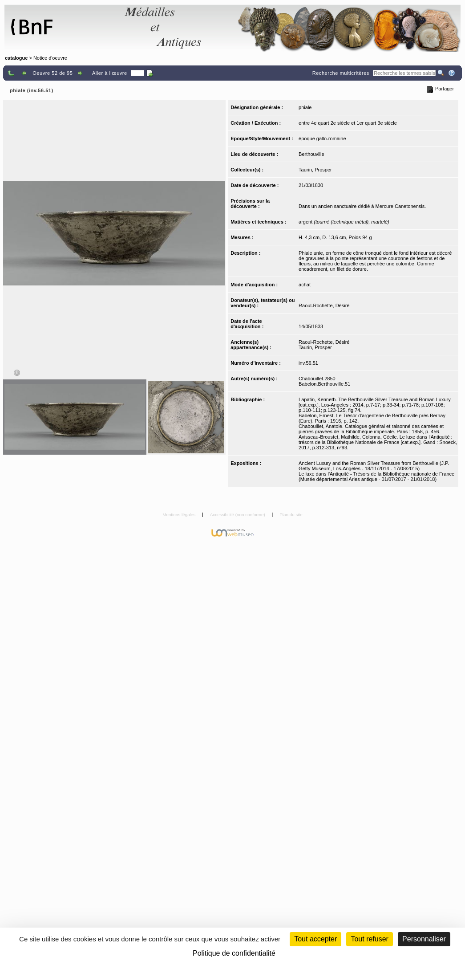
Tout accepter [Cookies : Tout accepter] (315, 939)
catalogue (16, 58)
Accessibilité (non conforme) (238, 514)
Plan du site (291, 514)
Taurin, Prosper (315, 169)
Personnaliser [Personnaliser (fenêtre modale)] (424, 939)
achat (305, 284)
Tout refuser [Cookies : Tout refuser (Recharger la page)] (369, 939)
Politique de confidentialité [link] (234, 953)
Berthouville (311, 154)
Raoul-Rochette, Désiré (324, 305)
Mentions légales (179, 514)
